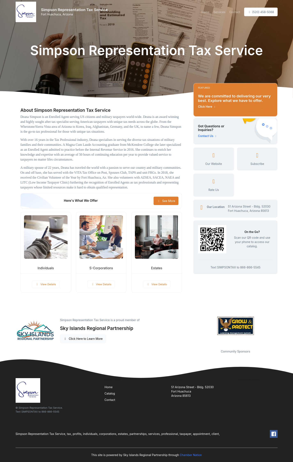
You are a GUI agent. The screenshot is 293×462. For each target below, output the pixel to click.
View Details (46, 284)
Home (205, 12)
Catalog (110, 393)
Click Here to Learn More (83, 338)
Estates (156, 268)
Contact (234, 12)
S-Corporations (101, 268)
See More (166, 201)
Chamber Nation (191, 455)
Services (219, 12)
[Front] (27, 12)
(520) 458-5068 (261, 12)
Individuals (46, 268)
